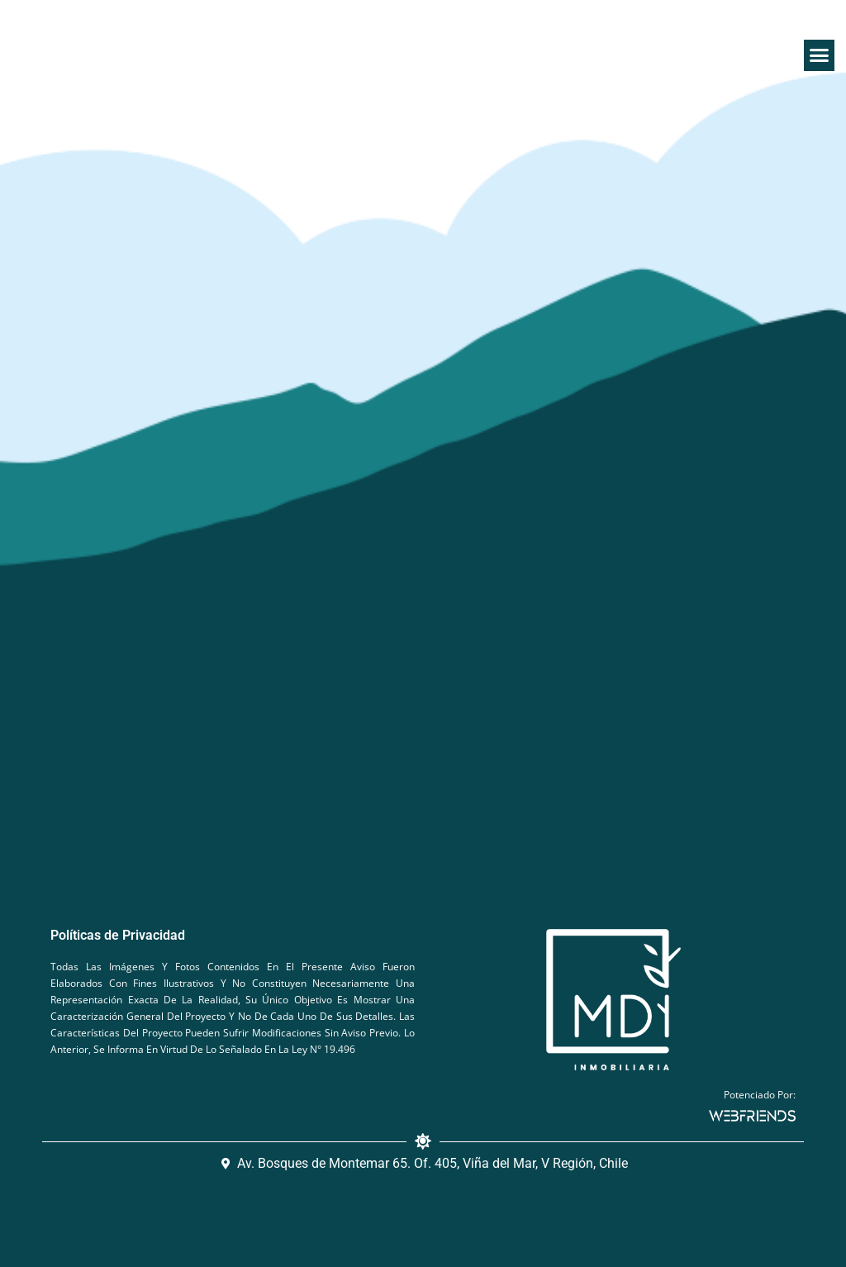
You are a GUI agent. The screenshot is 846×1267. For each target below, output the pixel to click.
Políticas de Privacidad (117, 935)
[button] (819, 55)
